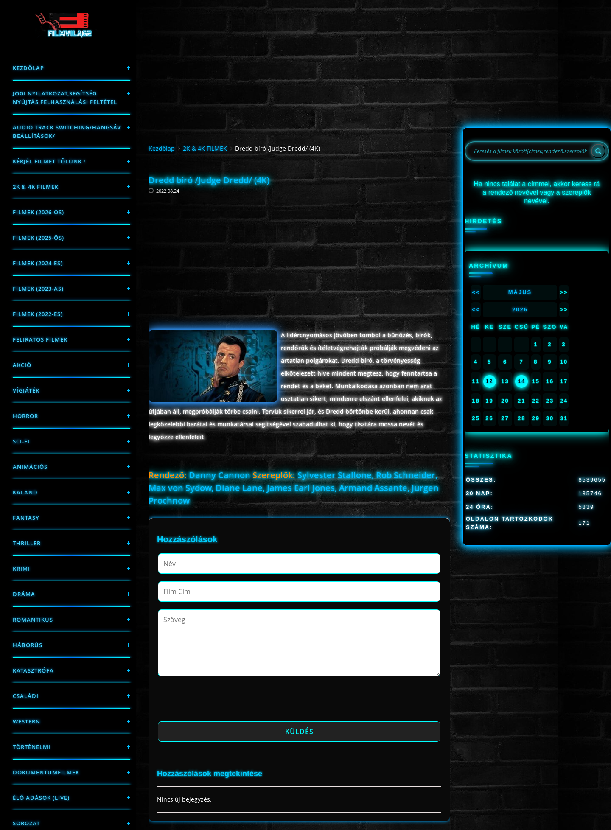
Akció (22, 365)
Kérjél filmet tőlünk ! (49, 161)
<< (476, 292)
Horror (25, 416)
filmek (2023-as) (38, 288)
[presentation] (222, 701)
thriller (27, 543)
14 (521, 381)
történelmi (31, 747)
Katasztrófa (33, 670)
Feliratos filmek (40, 339)
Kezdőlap (28, 68)
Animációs (30, 467)
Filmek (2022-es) (38, 314)
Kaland (25, 492)
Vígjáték (26, 390)
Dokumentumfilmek (46, 772)
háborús (27, 645)
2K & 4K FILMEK (36, 187)
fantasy (26, 518)
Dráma (24, 594)
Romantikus (33, 619)
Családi (26, 696)
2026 (520, 309)
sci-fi (21, 441)
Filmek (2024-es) (38, 263)
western (26, 721)
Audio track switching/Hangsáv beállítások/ (67, 131)
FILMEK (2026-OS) (38, 212)
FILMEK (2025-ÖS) (38, 237)
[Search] (598, 151)
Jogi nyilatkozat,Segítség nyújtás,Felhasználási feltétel (65, 98)
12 (489, 381)
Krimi (21, 568)
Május (520, 292)
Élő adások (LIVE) (41, 798)
